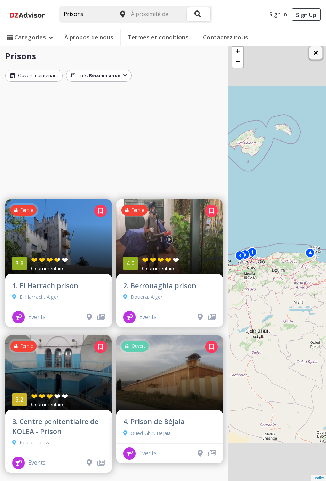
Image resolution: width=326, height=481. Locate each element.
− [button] (238, 62)
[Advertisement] (114, 142)
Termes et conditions (158, 37)
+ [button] (238, 52)
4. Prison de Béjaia (154, 421)
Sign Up (306, 15)
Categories (30, 37)
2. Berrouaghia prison (159, 285)
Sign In (278, 14)
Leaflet (318, 478)
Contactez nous (225, 37)
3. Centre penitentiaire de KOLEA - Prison (55, 426)
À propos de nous (88, 37)
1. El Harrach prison (45, 285)
